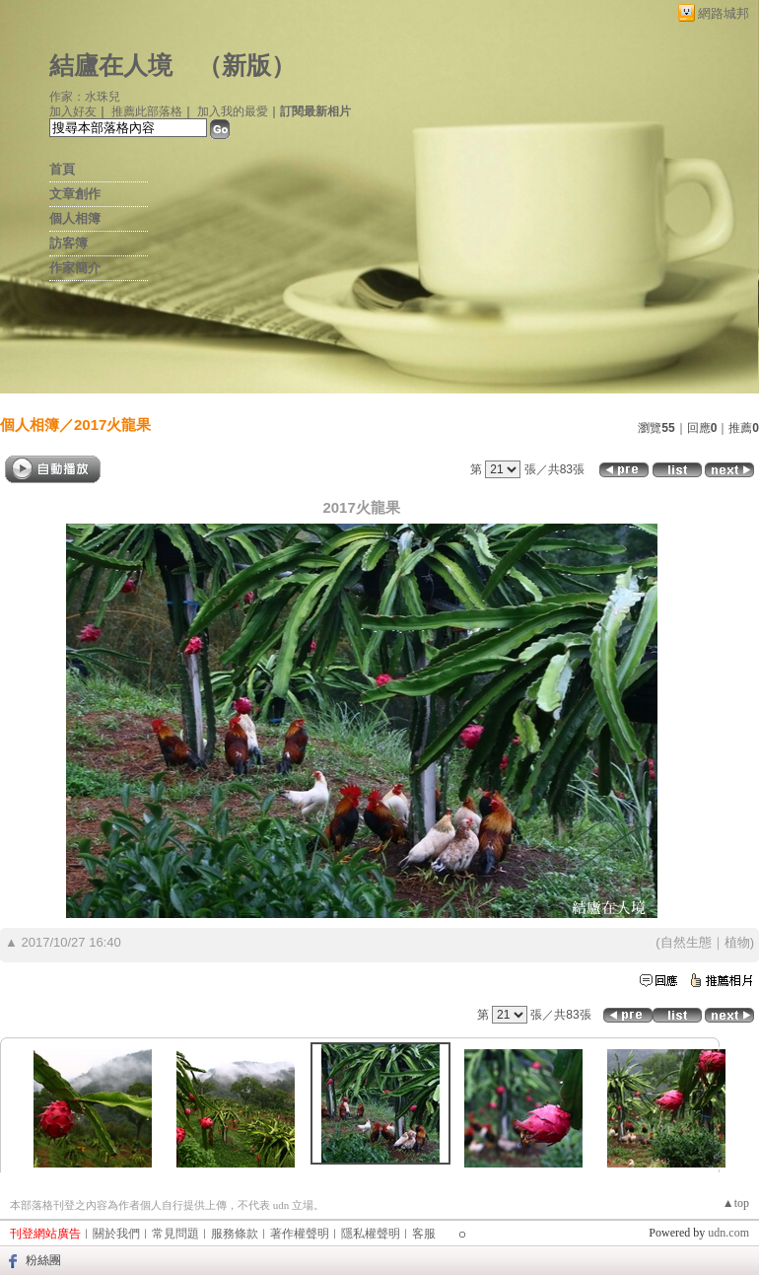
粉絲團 (43, 1260)
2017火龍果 (112, 424)
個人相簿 (75, 218)
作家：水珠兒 (84, 97)
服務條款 (234, 1233)
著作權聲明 (299, 1233)
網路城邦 (723, 13)
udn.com (728, 1233)
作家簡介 (75, 267)
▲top (736, 1203)
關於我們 (116, 1233)
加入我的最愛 (232, 111)
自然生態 (686, 942)
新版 (246, 65)
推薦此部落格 (146, 111)
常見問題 (175, 1233)
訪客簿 (68, 243)
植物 (737, 942)
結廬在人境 (110, 65)
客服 (424, 1233)
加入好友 (73, 111)
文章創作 (75, 193)
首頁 (62, 169)
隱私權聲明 (370, 1233)
